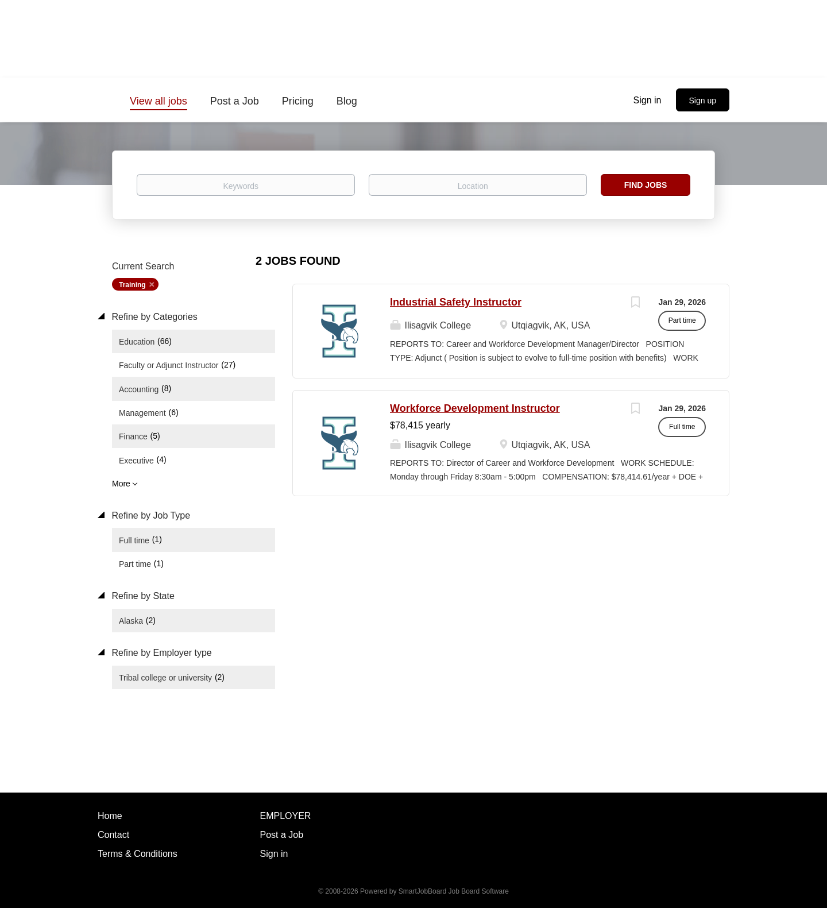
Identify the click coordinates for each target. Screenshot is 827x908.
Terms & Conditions (137, 854)
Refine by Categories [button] (153, 317)
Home (110, 816)
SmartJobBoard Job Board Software (454, 891)
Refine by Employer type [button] (160, 653)
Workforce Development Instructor (475, 408)
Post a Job (282, 835)
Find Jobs (645, 185)
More (121, 483)
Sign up (702, 100)
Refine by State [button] (142, 596)
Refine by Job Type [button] (149, 515)
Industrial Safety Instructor (455, 302)
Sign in (647, 100)
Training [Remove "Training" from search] (132, 285)
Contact (113, 835)
